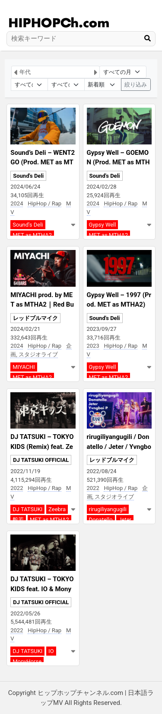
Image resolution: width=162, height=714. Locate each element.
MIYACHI (24, 367)
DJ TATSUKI (27, 509)
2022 (16, 488)
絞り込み (135, 84)
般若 (18, 519)
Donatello (101, 519)
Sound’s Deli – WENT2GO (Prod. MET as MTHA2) (42, 162)
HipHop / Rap (44, 203)
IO (51, 651)
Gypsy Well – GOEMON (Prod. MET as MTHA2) (118, 162)
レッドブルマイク (35, 318)
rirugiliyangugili (108, 509)
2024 (16, 203)
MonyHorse (27, 661)
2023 (93, 346)
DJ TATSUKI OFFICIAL (41, 460)
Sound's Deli (28, 176)
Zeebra (57, 509)
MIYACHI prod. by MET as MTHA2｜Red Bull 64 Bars (42, 304)
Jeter (124, 519)
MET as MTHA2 (32, 235)
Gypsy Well (102, 224)
